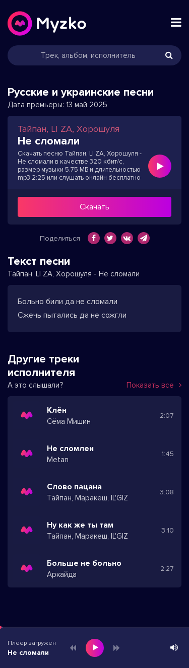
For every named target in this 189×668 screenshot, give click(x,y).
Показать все (154, 385)
